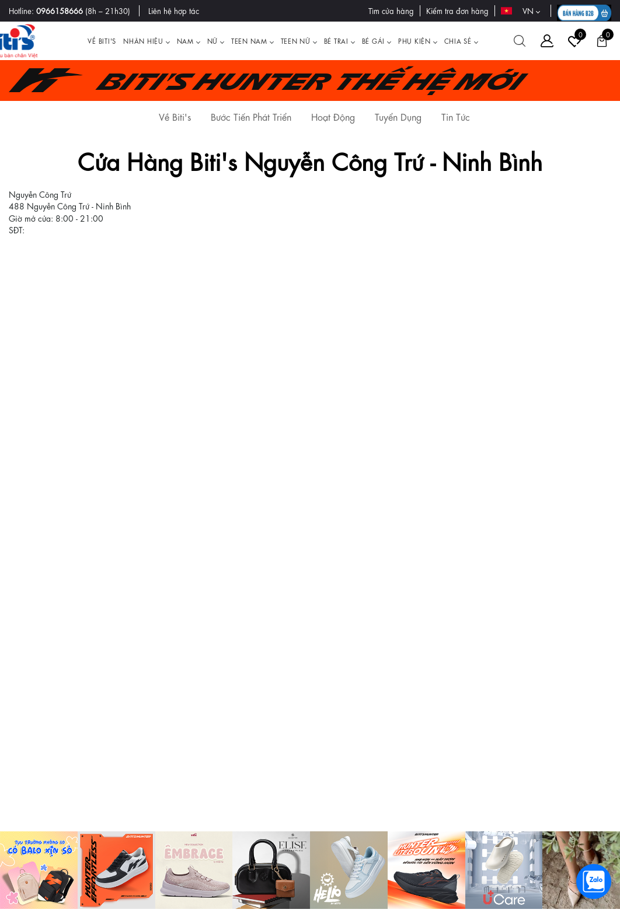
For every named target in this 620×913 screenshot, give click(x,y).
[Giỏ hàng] (602, 41)
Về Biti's (175, 116)
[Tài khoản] (547, 41)
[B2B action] (584, 11)
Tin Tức (455, 116)
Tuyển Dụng (398, 116)
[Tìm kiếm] (519, 41)
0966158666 (59, 10)
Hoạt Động (333, 116)
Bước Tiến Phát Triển (251, 116)
